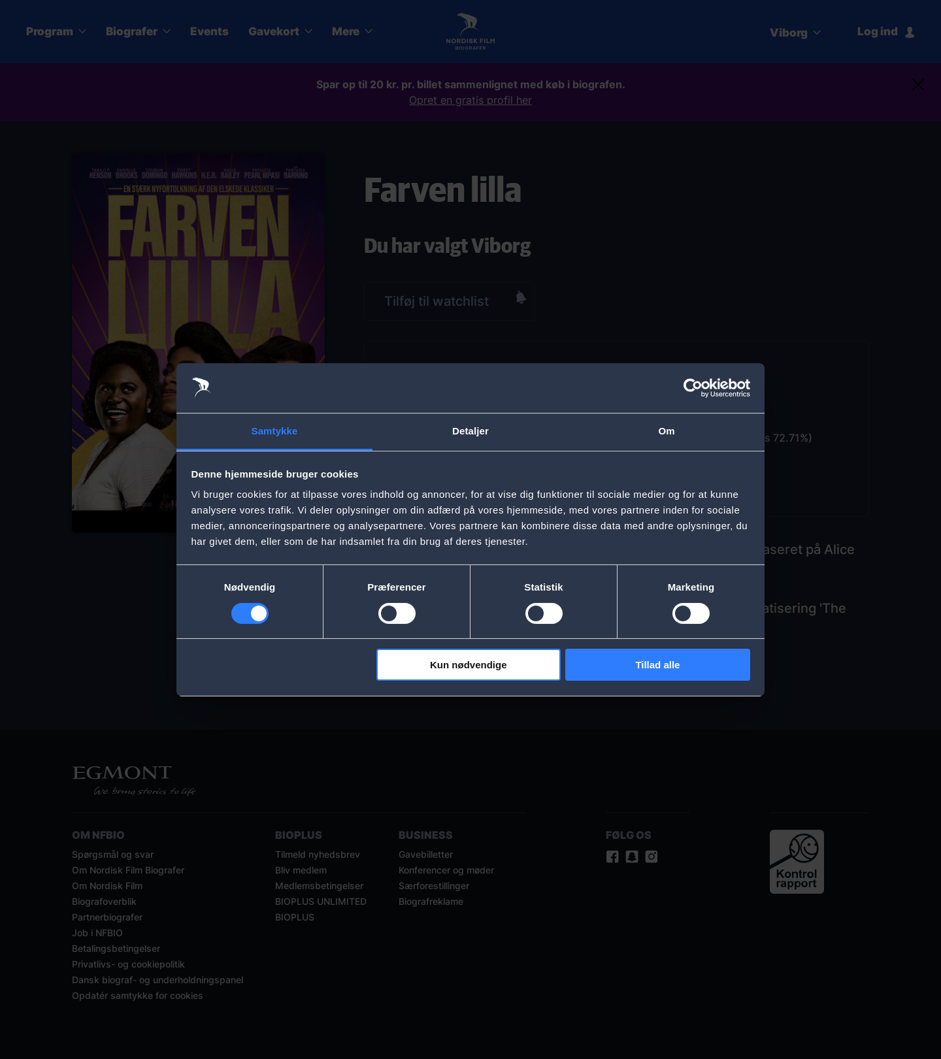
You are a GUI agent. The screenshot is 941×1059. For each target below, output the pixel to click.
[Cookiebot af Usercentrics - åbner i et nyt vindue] (693, 388)
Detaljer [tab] (470, 430)
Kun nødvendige (468, 664)
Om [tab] (666, 430)
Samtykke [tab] (275, 430)
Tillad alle (657, 664)
